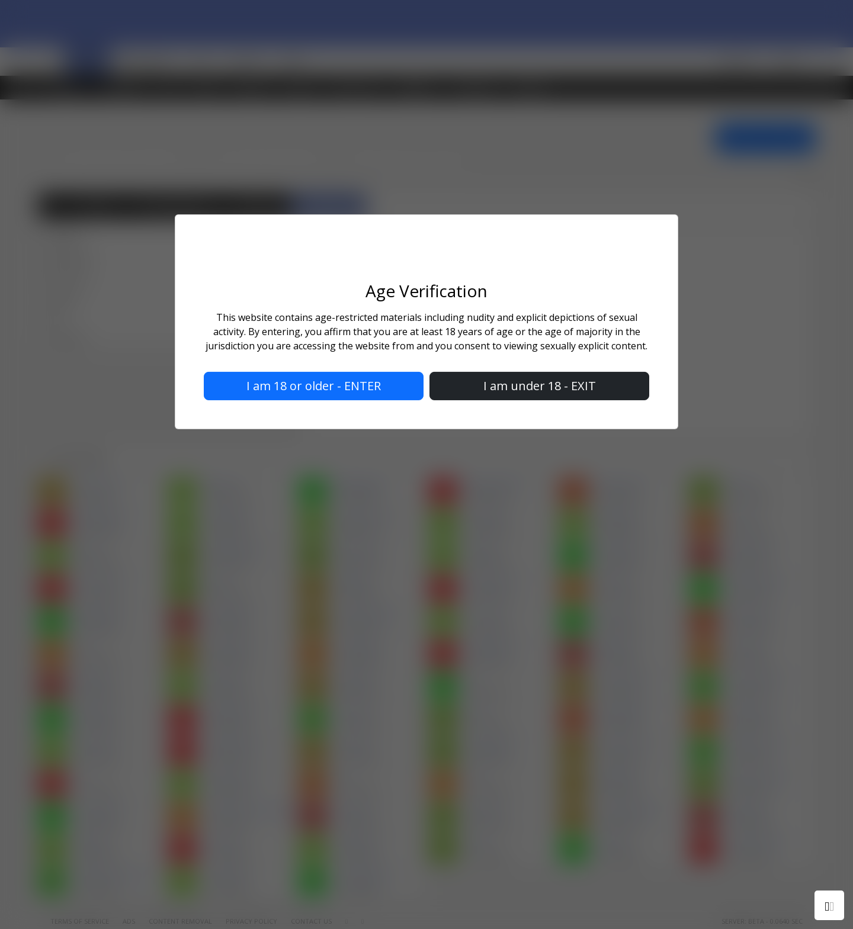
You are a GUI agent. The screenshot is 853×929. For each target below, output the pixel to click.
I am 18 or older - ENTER (313, 386)
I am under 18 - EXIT (539, 386)
